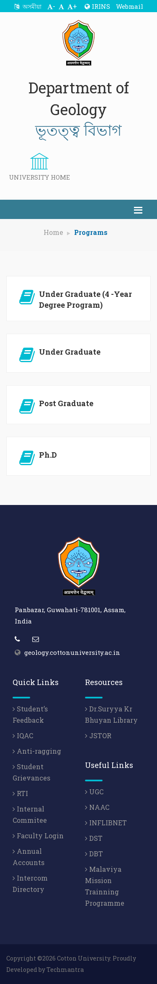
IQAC (23, 735)
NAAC (97, 807)
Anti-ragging (37, 751)
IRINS (97, 6)
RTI (20, 793)
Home (53, 232)
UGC (94, 791)
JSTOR (98, 735)
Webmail (129, 6)
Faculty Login (38, 835)
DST (94, 838)
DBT (94, 853)
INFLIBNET (106, 822)
